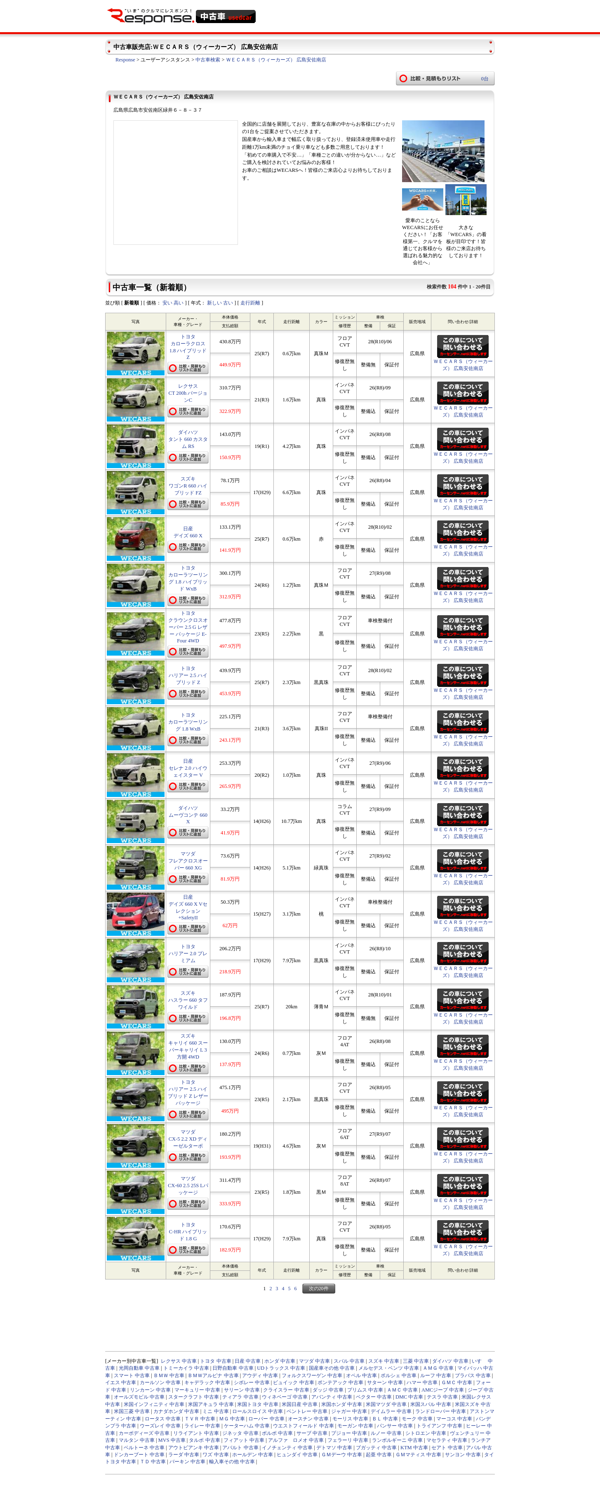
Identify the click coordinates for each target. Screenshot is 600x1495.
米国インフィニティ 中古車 (154, 1404)
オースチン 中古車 (308, 1419)
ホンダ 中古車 (279, 1361)
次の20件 (319, 1288)
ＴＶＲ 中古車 (199, 1419)
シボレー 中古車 (252, 1382)
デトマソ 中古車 (334, 1447)
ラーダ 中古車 (183, 1455)
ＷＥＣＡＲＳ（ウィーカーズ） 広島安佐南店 (276, 60)
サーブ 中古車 (311, 1433)
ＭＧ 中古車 (232, 1419)
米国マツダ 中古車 (386, 1404)
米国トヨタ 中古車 (257, 1404)
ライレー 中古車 (202, 1426)
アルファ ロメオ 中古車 (296, 1440)
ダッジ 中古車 (328, 1390)
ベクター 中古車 (374, 1397)
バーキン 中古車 (187, 1462)
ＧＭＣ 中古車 (456, 1382)
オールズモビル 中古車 (139, 1397)
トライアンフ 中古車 (439, 1426)
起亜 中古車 (379, 1455)
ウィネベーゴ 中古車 (285, 1397)
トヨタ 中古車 (215, 1361)
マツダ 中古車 (314, 1361)
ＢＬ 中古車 (385, 1419)
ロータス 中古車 (163, 1419)
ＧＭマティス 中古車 (418, 1455)
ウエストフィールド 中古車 (303, 1426)
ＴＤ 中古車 (153, 1462)
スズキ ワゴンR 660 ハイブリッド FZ (188, 486)
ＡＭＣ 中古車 (402, 1390)
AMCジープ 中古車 (442, 1390)
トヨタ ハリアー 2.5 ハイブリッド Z (188, 675)
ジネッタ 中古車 (240, 1433)
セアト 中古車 (446, 1447)
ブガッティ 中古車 (376, 1447)
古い (228, 303)
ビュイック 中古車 (293, 1382)
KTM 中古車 (414, 1447)
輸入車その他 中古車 (232, 1462)
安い (167, 303)
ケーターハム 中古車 (247, 1426)
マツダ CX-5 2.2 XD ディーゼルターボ (188, 1139)
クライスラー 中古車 (286, 1390)
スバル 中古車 (349, 1361)
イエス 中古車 (120, 1382)
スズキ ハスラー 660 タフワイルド (188, 1000)
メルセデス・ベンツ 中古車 (388, 1368)
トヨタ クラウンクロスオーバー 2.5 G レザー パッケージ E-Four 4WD (188, 627)
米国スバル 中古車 (430, 1404)
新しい (214, 303)
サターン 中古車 (385, 1382)
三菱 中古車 (416, 1361)
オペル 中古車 (361, 1375)
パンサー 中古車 (395, 1426)
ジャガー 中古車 (349, 1411)
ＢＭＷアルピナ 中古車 (213, 1375)
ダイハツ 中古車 (450, 1361)
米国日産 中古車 (300, 1404)
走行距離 (250, 303)
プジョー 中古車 (349, 1433)
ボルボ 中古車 (277, 1433)
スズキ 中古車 (383, 1361)
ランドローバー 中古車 (440, 1411)
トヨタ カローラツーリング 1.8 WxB (188, 722)
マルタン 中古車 (137, 1440)
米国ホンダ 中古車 (341, 1404)
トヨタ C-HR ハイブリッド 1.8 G (188, 1232)
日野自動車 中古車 (232, 1368)
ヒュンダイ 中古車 (297, 1455)
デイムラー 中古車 (391, 1411)
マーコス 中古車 (454, 1419)
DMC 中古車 (409, 1397)
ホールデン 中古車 (252, 1455)
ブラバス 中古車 (473, 1375)
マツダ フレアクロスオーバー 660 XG (188, 861)
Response (125, 60)
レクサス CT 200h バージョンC (188, 393)
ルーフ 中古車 (435, 1375)
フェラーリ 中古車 (347, 1440)
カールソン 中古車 (160, 1382)
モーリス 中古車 (350, 1419)
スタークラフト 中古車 (193, 1397)
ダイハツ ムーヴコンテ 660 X (188, 815)
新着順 (131, 303)
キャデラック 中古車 (207, 1382)
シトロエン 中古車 (425, 1433)
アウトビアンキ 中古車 (193, 1447)
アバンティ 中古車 (331, 1397)
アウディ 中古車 (260, 1375)
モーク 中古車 (417, 1419)
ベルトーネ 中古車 (144, 1447)
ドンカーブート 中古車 (139, 1455)
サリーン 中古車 (242, 1390)
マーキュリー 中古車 (197, 1390)
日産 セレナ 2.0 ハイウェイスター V (188, 768)
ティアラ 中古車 (240, 1397)
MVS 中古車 (172, 1440)
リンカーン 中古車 (150, 1390)
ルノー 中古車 (386, 1433)
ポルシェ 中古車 (398, 1375)
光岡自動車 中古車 (139, 1368)
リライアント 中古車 (196, 1433)
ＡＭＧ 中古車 (438, 1368)
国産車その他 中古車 (332, 1368)
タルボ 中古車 (204, 1440)
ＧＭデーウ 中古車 (341, 1455)
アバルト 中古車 (240, 1447)
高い (179, 303)
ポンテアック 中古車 (340, 1382)
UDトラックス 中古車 (281, 1368)
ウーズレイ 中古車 (160, 1426)
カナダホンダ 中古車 (176, 1411)
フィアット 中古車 (244, 1440)
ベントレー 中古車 (307, 1411)
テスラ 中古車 (442, 1397)
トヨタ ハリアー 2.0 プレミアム (188, 953)
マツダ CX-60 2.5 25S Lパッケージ (188, 1185)
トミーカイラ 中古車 (186, 1368)
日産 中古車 (248, 1361)
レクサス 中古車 (179, 1361)
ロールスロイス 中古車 (257, 1411)
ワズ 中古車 (215, 1455)
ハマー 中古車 (422, 1382)
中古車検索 (207, 60)
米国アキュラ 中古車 (211, 1404)
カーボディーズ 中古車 (144, 1433)
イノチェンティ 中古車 (287, 1447)
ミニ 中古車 (215, 1411)
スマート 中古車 (132, 1375)
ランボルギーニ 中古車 (397, 1440)
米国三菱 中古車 (132, 1411)
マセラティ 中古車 (446, 1440)
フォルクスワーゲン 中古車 (312, 1375)
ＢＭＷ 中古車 (168, 1375)
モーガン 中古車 (355, 1426)
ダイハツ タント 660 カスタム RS (188, 439)
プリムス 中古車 (365, 1390)
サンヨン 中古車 (463, 1455)
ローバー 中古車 (266, 1419)
